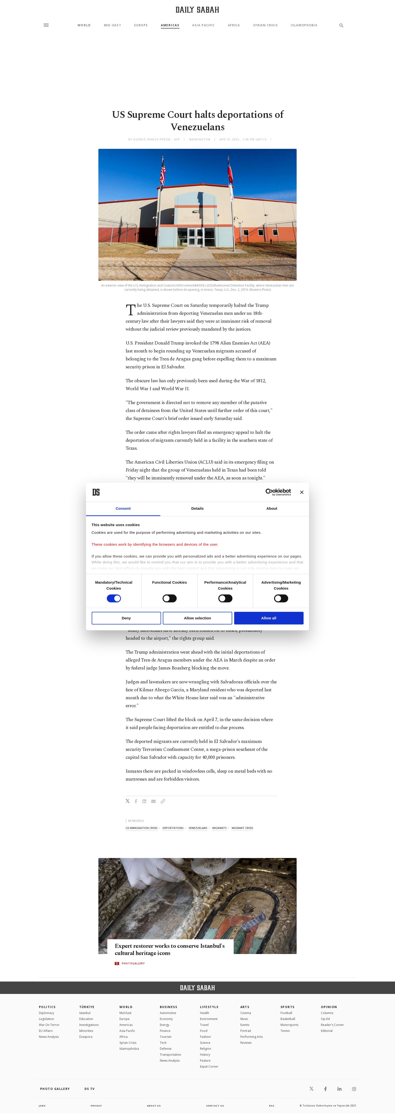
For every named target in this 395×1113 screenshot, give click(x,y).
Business (168, 1007)
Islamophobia (304, 25)
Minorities (86, 1031)
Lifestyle (209, 1007)
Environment (209, 1019)
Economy (166, 1019)
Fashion (205, 1037)
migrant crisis (242, 828)
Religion (205, 1049)
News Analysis (49, 1037)
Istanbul (84, 1013)
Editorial (327, 1031)
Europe (141, 25)
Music (244, 1019)
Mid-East (112, 25)
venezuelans (198, 828)
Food (203, 1031)
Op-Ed (325, 1019)
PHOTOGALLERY (133, 963)
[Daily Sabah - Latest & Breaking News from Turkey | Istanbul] (197, 9)
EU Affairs (46, 1031)
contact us (215, 1105)
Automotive (168, 1013)
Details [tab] (197, 509)
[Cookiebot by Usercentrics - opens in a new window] (269, 492)
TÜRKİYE (87, 1007)
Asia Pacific (203, 25)
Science (205, 1043)
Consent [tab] (123, 509)
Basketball (288, 1019)
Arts (245, 1007)
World (84, 25)
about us (154, 1105)
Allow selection (197, 618)
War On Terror (49, 1025)
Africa (234, 25)
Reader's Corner (332, 1025)
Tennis (285, 1031)
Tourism (165, 1037)
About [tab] (271, 509)
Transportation (170, 1054)
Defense (165, 1049)
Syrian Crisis (265, 25)
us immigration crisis (141, 828)
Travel (204, 1025)
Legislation (46, 1019)
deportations (173, 828)
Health (204, 1013)
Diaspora (85, 1037)
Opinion (329, 1007)
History (205, 1054)
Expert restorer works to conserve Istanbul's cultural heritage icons (159, 950)
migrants (219, 828)
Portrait (245, 1031)
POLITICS (47, 1007)
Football (286, 1013)
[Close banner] (302, 492)
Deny (126, 618)
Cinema (245, 1013)
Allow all (268, 618)
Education (86, 1019)
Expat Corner (209, 1066)
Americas (170, 25)
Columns (327, 1013)
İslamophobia (129, 1049)
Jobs (42, 1105)
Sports (288, 1007)
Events (244, 1025)
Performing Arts (251, 1037)
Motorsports (289, 1025)
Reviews (246, 1043)
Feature (205, 1060)
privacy (96, 1105)
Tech (163, 1043)
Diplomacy (46, 1013)
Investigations (89, 1025)
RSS (271, 1105)
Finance (165, 1031)
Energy (164, 1025)
